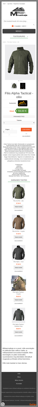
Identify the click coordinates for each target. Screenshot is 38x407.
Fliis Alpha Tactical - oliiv (13, 42)
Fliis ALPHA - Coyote (18, 231)
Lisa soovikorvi (26, 136)
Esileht (4, 42)
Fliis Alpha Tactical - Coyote (18, 293)
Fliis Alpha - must (18, 261)
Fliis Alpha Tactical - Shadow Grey (18, 325)
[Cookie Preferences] (3, 404)
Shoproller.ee (32, 404)
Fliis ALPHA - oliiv (18, 201)
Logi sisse (9, 3)
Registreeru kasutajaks (19, 3)
